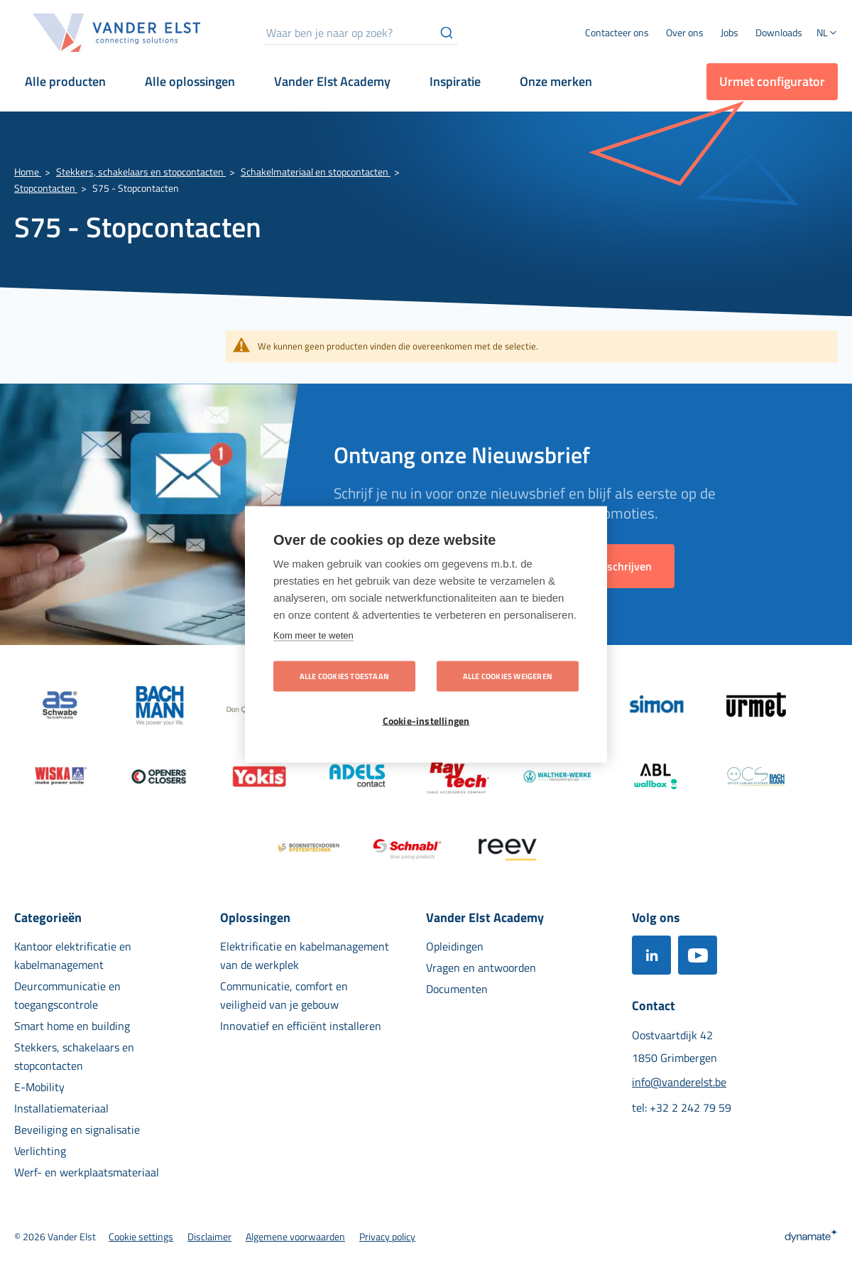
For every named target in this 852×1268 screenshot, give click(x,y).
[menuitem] (685, 32)
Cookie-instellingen (426, 720)
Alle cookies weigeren (507, 675)
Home (27, 171)
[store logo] (117, 32)
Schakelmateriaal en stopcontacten (315, 171)
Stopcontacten (45, 187)
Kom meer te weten (313, 634)
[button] (827, 34)
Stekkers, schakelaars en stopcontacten (141, 171)
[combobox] (360, 33)
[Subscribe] (624, 566)
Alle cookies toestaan (344, 675)
